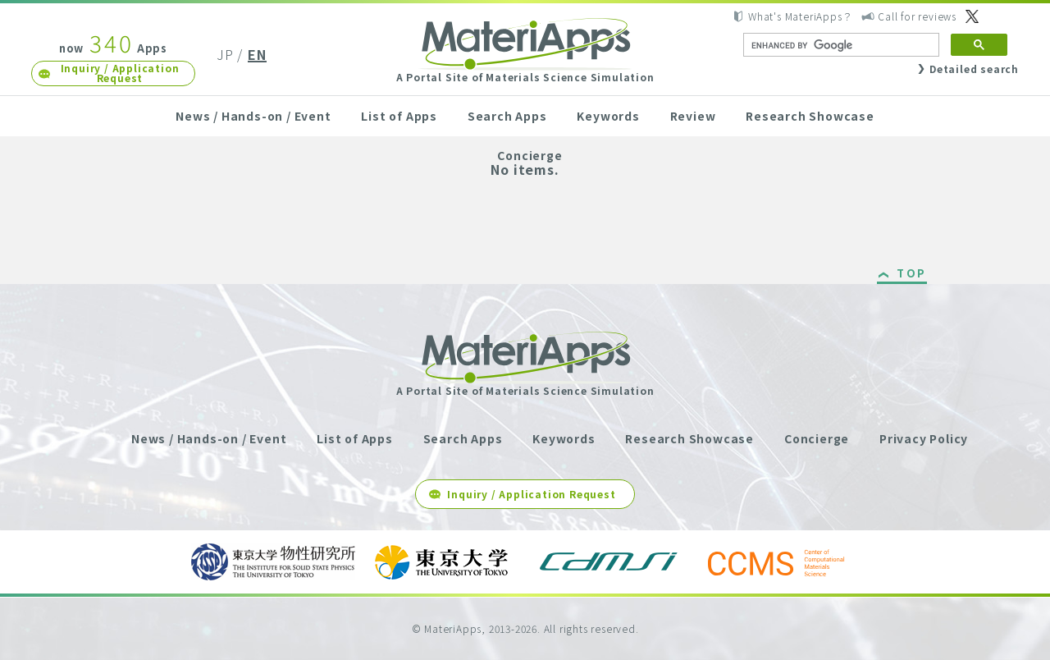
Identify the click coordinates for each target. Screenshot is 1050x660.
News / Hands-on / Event (253, 116)
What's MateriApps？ (800, 16)
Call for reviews (917, 16)
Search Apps (507, 116)
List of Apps (399, 116)
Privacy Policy (923, 438)
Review (693, 116)
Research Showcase (810, 116)
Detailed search (974, 69)
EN (257, 54)
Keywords (608, 116)
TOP (912, 274)
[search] (839, 45)
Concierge (529, 155)
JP (225, 54)
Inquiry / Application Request (120, 73)
